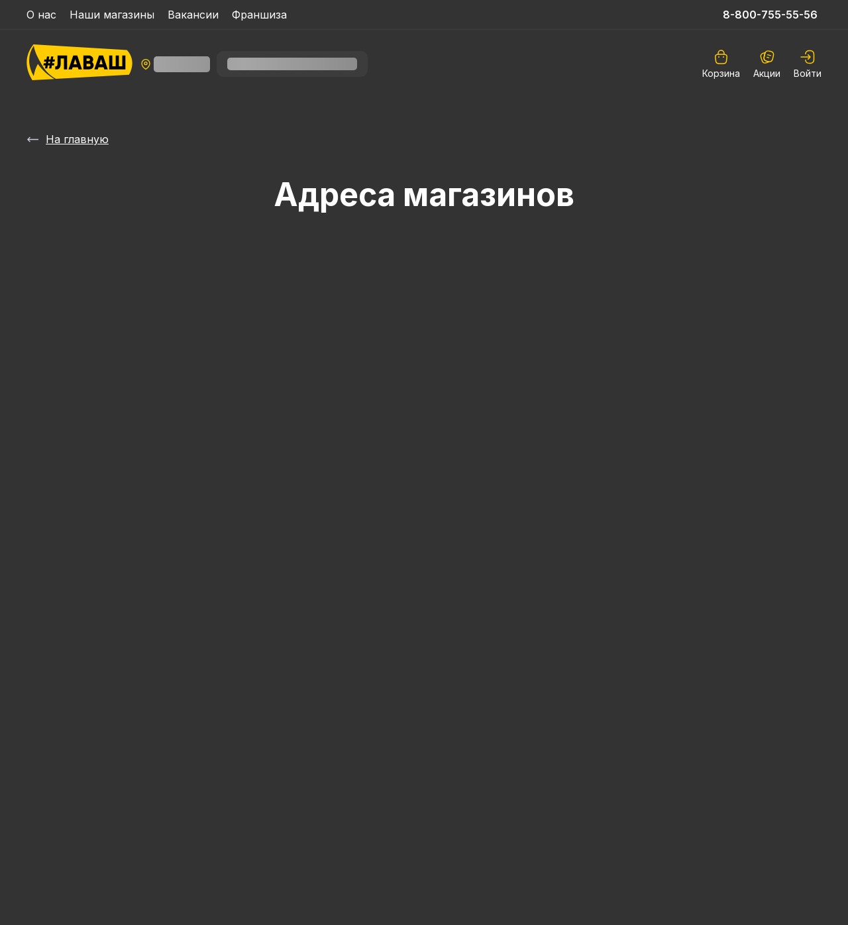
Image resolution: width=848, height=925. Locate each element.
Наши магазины (112, 14)
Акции (766, 64)
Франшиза (259, 14)
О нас (41, 14)
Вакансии (193, 14)
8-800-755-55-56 (770, 14)
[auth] (808, 64)
